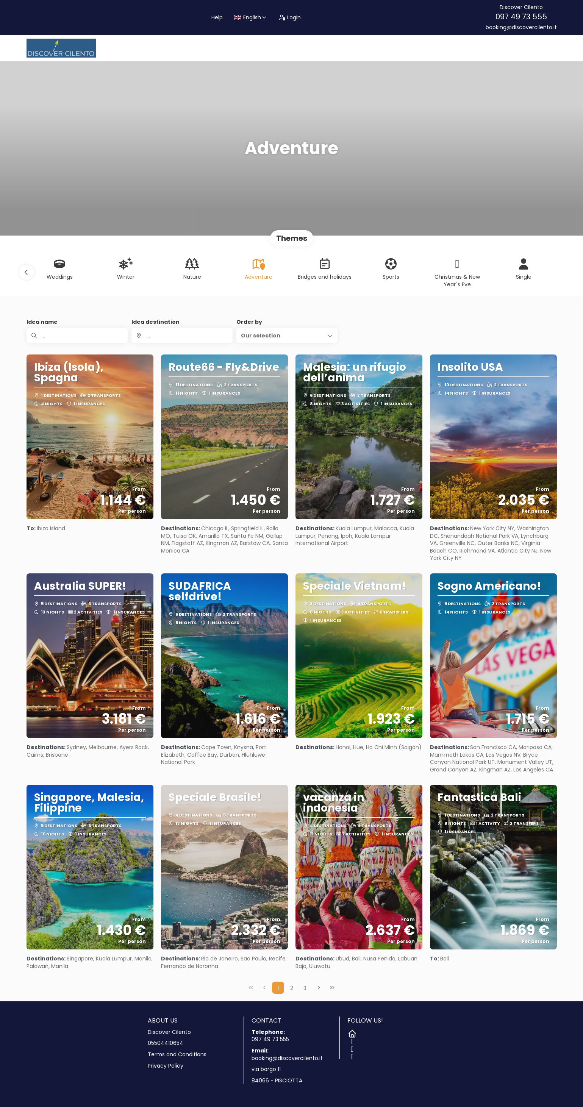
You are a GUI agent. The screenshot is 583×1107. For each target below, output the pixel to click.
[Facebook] (351, 1040)
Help (217, 17)
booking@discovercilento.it (521, 27)
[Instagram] (351, 1047)
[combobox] (182, 335)
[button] (26, 272)
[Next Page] (319, 988)
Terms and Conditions (177, 1054)
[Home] (351, 1032)
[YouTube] (351, 1055)
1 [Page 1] (278, 988)
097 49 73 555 (521, 16)
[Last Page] (332, 988)
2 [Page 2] (291, 988)
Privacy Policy (165, 1066)
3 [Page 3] (304, 988)
